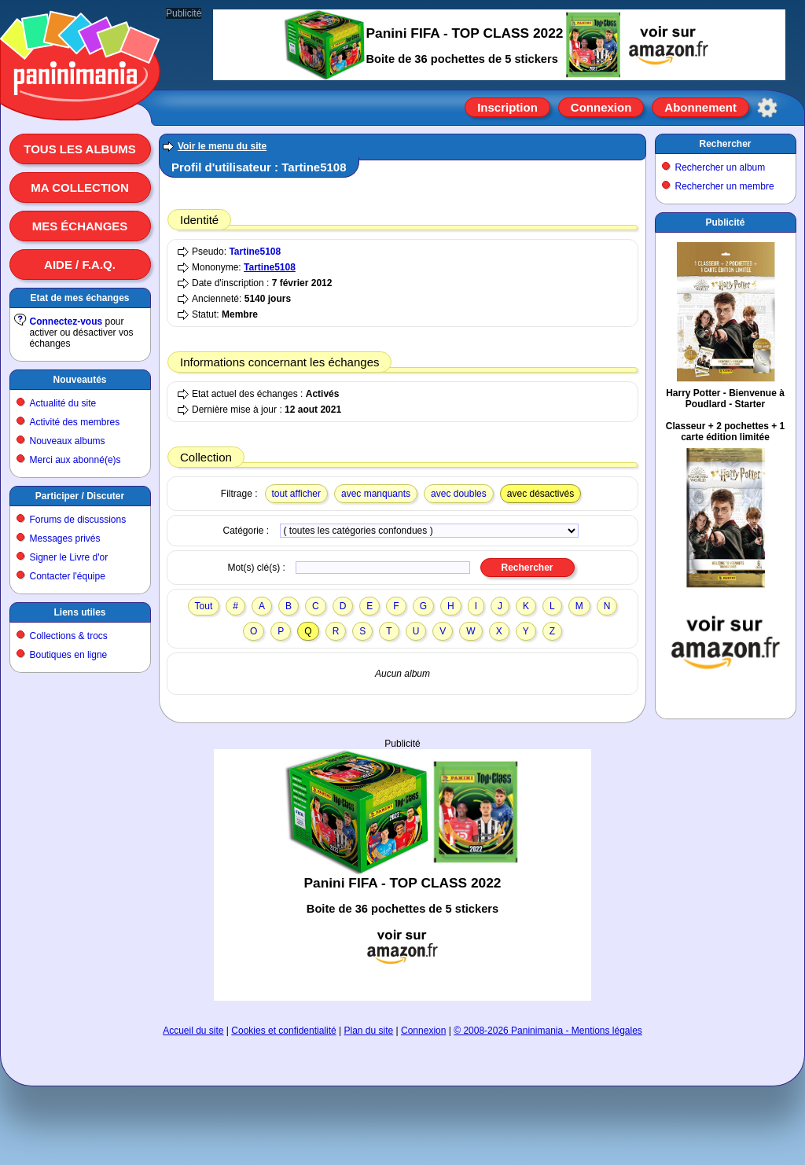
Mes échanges (80, 226)
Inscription (507, 107)
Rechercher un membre (724, 186)
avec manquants (375, 493)
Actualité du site (63, 403)
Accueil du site (193, 1030)
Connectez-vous (66, 321)
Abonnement (700, 107)
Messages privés (65, 538)
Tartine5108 (255, 251)
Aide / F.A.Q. (80, 264)
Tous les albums (80, 149)
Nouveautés (79, 379)
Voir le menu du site (222, 146)
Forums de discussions (78, 519)
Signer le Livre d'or (69, 557)
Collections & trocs (69, 635)
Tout (204, 606)
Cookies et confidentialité (283, 1030)
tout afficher (296, 493)
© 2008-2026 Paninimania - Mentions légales (548, 1030)
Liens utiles (79, 612)
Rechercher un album (720, 167)
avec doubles (459, 493)
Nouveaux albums (67, 441)
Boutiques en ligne (69, 654)
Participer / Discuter (79, 496)
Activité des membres (75, 422)
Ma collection (79, 187)
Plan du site (369, 1030)
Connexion (601, 107)
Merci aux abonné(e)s (75, 459)
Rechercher (725, 143)
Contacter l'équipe (67, 576)
